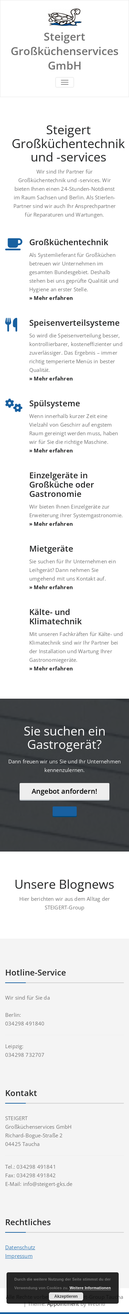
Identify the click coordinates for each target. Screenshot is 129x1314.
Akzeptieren (66, 1296)
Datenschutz (20, 1247)
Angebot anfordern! (64, 791)
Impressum (19, 1255)
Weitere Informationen (90, 1288)
